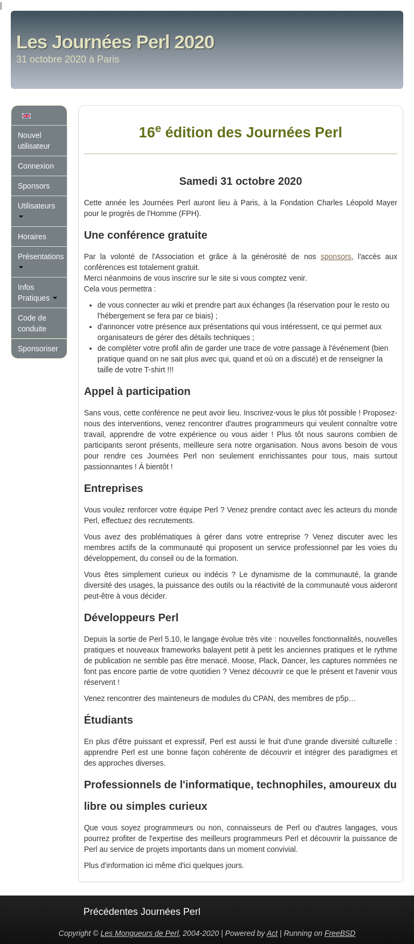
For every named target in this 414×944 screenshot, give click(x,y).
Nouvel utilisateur (34, 140)
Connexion (36, 166)
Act (272, 933)
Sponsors (34, 186)
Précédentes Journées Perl (142, 911)
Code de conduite (32, 323)
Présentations (41, 260)
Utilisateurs (36, 210)
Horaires (32, 236)
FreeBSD (340, 933)
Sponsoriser (38, 348)
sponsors (336, 256)
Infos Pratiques (37, 292)
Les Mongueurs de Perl (140, 933)
